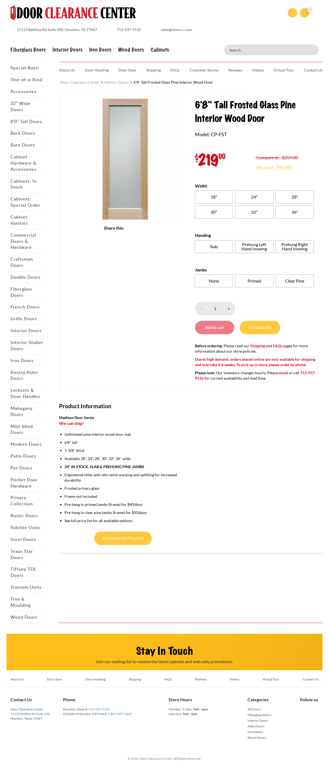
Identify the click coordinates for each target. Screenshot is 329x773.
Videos (258, 70)
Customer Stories (204, 70)
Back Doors (23, 133)
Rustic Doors (24, 516)
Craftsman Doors (22, 262)
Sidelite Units (25, 527)
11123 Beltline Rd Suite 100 (30, 714)
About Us (67, 70)
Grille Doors (24, 319)
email (283, 372)
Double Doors (25, 277)
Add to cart (215, 327)
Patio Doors (23, 456)
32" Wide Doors (21, 106)
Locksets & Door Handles (25, 393)
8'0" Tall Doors (26, 121)
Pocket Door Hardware (24, 483)
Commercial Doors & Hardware (23, 241)
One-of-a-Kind (26, 80)
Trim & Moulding (21, 602)
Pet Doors (21, 468)
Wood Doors (131, 50)
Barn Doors (23, 145)
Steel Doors (23, 539)
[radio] (214, 197)
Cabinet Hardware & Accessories (23, 163)
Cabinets (160, 50)
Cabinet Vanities (19, 220)
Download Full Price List (123, 538)
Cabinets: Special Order (25, 202)
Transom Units (26, 587)
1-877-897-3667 (120, 714)
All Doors (254, 709)
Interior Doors (67, 50)
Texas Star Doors (22, 554)
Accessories (23, 91)
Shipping (153, 70)
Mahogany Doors (22, 411)
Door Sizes (127, 70)
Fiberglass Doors (28, 50)
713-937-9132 (98, 709)
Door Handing (97, 70)
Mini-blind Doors (22, 429)
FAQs (175, 70)
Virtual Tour (283, 70)
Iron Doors (100, 50)
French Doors (25, 307)
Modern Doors (26, 444)
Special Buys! (25, 68)
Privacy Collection (22, 501)
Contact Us (313, 70)
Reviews (235, 70)
